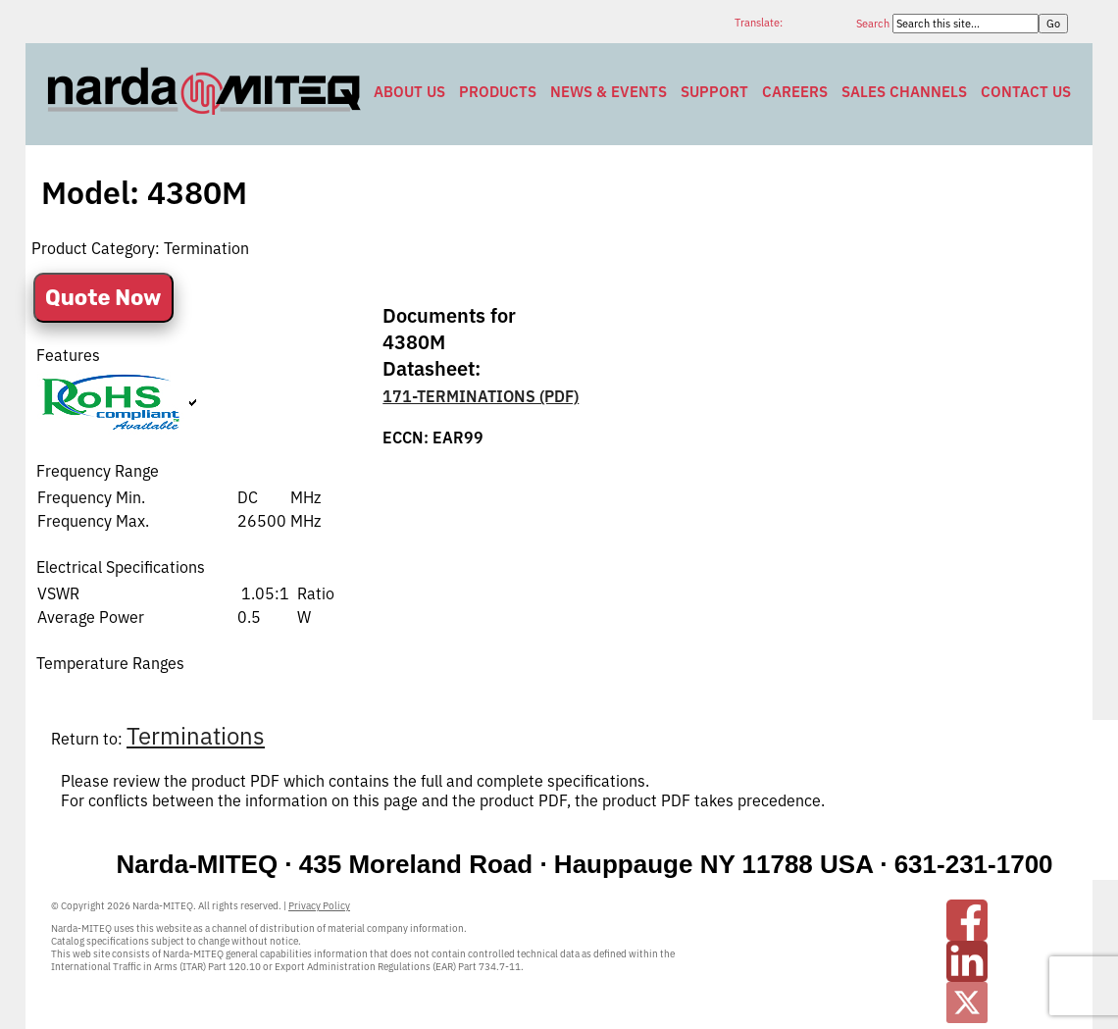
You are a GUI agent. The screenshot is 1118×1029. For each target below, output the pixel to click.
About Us (409, 91)
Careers (795, 91)
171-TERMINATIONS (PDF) (480, 396)
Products (497, 91)
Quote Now (103, 297)
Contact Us (1026, 91)
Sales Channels (904, 91)
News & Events (608, 91)
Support (714, 91)
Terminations (196, 735)
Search (874, 23)
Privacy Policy (319, 906)
